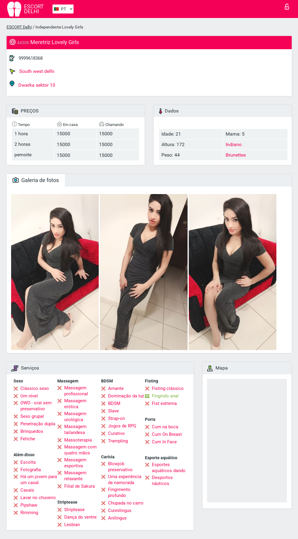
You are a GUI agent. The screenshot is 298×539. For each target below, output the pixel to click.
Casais (27, 490)
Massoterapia (78, 440)
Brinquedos (31, 431)
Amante (116, 388)
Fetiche (27, 439)
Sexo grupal (32, 416)
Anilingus (117, 518)
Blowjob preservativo (120, 466)
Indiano (234, 144)
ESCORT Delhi (19, 27)
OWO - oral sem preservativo (36, 406)
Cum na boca (165, 427)
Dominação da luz (126, 396)
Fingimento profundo (119, 492)
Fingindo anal (165, 396)
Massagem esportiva (75, 463)
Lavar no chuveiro (38, 497)
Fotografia (30, 469)
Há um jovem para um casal (38, 479)
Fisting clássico (168, 388)
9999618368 (31, 58)
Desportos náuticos (162, 480)
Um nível (29, 396)
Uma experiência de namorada (124, 479)
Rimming (29, 512)
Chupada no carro (125, 503)
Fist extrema (164, 403)
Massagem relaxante (75, 475)
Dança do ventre (80, 517)
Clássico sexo (34, 388)
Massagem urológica (75, 416)
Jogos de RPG (122, 426)
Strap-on (116, 418)
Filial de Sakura (79, 486)
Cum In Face (164, 442)
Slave (113, 411)
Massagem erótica (75, 403)
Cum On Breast (167, 434)
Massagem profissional (76, 391)
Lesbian (72, 524)
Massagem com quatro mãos (80, 450)
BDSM (114, 403)
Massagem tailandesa (75, 429)
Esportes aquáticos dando (168, 467)
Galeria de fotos (36, 180)
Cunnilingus (119, 510)
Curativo (116, 433)
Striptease (74, 509)
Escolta (28, 462)
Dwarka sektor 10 (32, 84)
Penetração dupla (37, 424)
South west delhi (32, 71)
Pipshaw (28, 505)
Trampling (118, 441)
